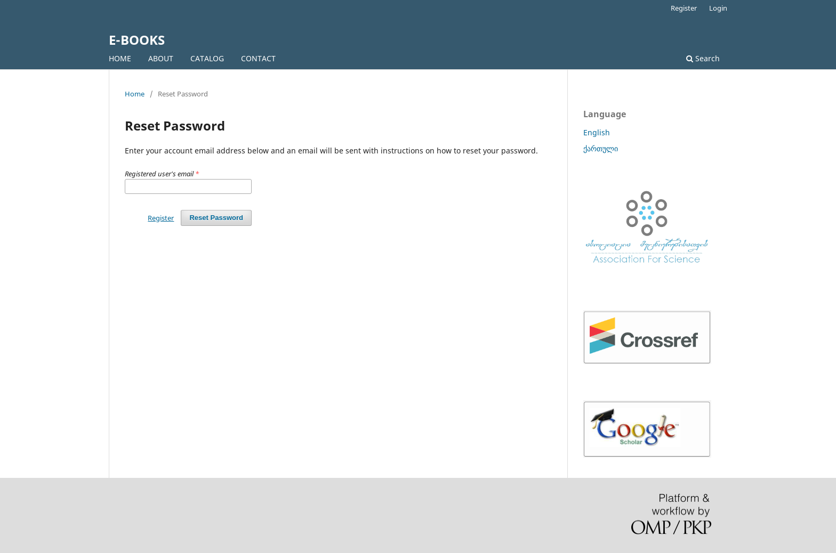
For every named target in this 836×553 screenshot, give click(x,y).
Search (703, 58)
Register (684, 8)
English (596, 132)
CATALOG (207, 58)
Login (718, 8)
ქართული (600, 148)
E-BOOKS (137, 39)
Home (134, 94)
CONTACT (258, 58)
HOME (120, 58)
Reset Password (216, 218)
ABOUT (160, 58)
